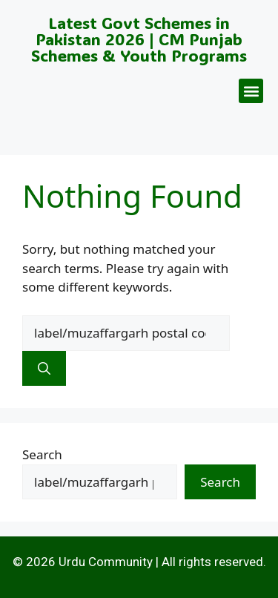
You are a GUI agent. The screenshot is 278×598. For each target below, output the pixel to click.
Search (42, 454)
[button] (251, 91)
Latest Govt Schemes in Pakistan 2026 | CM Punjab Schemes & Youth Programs (139, 39)
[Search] (44, 369)
